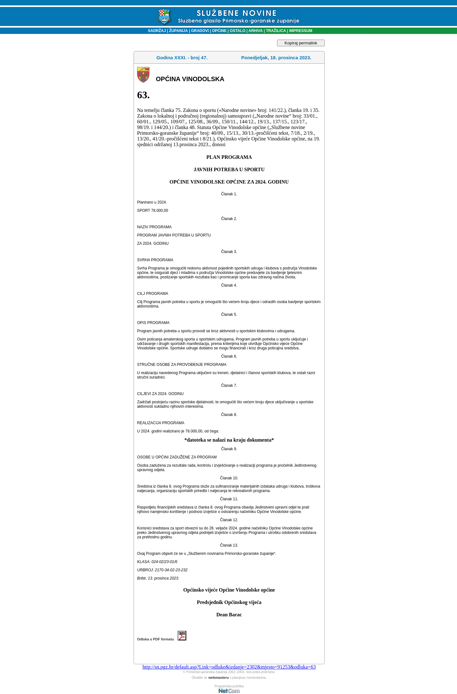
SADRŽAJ (155, 31)
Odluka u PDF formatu (161, 639)
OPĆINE (219, 31)
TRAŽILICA (275, 31)
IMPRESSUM (300, 31)
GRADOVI (200, 31)
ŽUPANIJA (178, 31)
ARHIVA (255, 31)
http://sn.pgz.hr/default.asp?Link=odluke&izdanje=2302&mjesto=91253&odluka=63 (229, 667)
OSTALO (237, 31)
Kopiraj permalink (301, 43)
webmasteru (219, 677)
